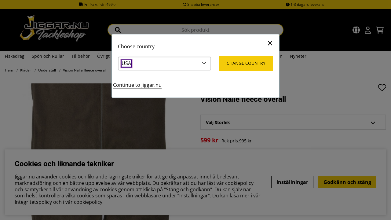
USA (126, 64)
